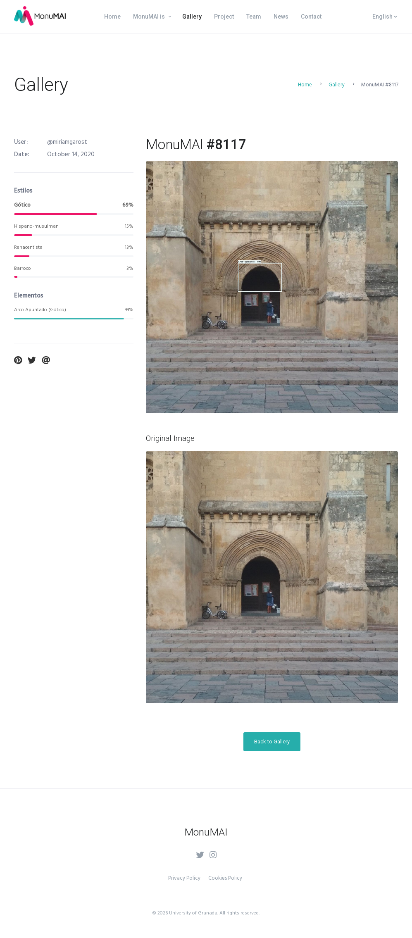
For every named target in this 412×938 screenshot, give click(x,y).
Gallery (192, 16)
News (281, 16)
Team (253, 16)
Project (224, 16)
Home (112, 16)
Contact (311, 16)
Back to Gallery (272, 741)
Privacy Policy (184, 878)
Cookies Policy (225, 878)
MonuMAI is (149, 16)
